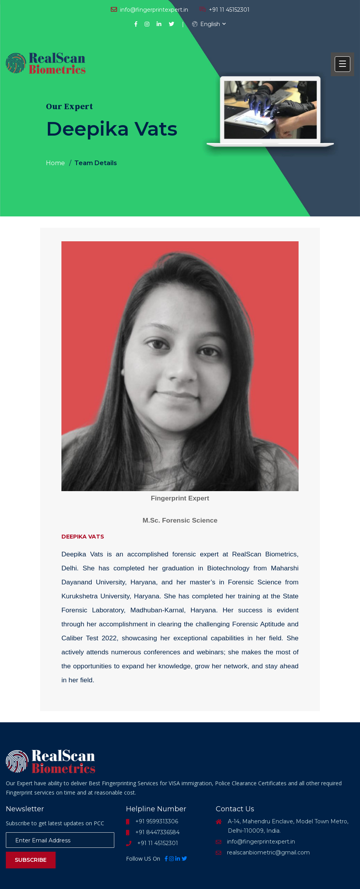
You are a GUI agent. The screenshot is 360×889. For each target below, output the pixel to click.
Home (55, 163)
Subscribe (31, 859)
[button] (342, 64)
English (206, 24)
